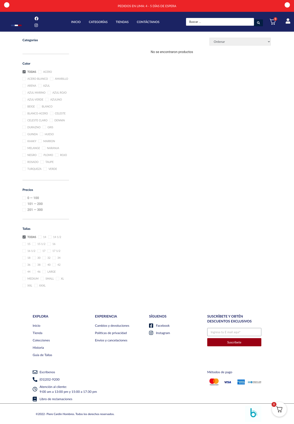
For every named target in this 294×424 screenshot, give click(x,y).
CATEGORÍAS (98, 22)
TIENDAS (122, 22)
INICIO (76, 22)
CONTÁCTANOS (148, 22)
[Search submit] (258, 21)
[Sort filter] (240, 41)
